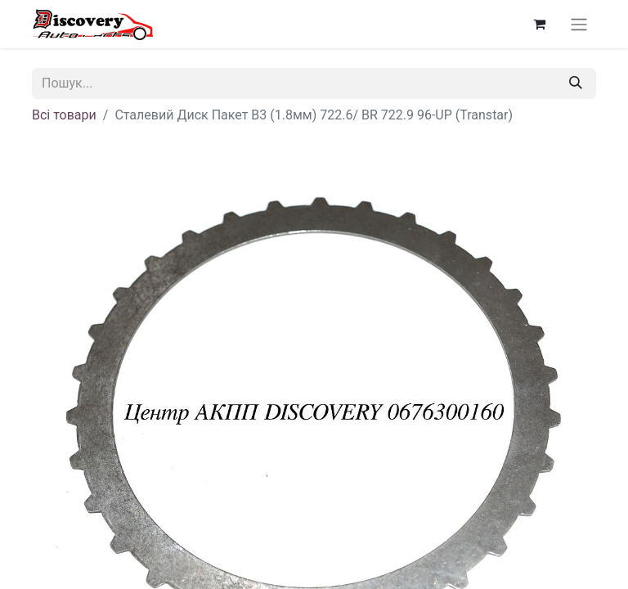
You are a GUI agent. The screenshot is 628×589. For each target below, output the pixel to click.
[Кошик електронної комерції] (539, 23)
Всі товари (64, 115)
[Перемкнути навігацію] (579, 24)
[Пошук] (575, 83)
